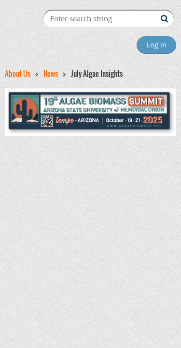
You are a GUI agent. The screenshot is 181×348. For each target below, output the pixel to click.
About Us (17, 73)
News (50, 73)
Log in (156, 44)
